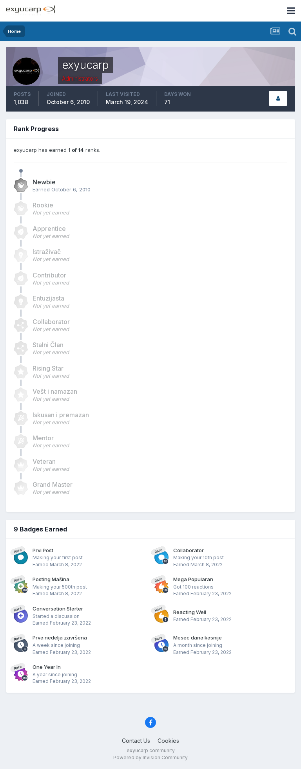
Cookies (168, 740)
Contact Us (136, 740)
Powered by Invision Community (150, 757)
